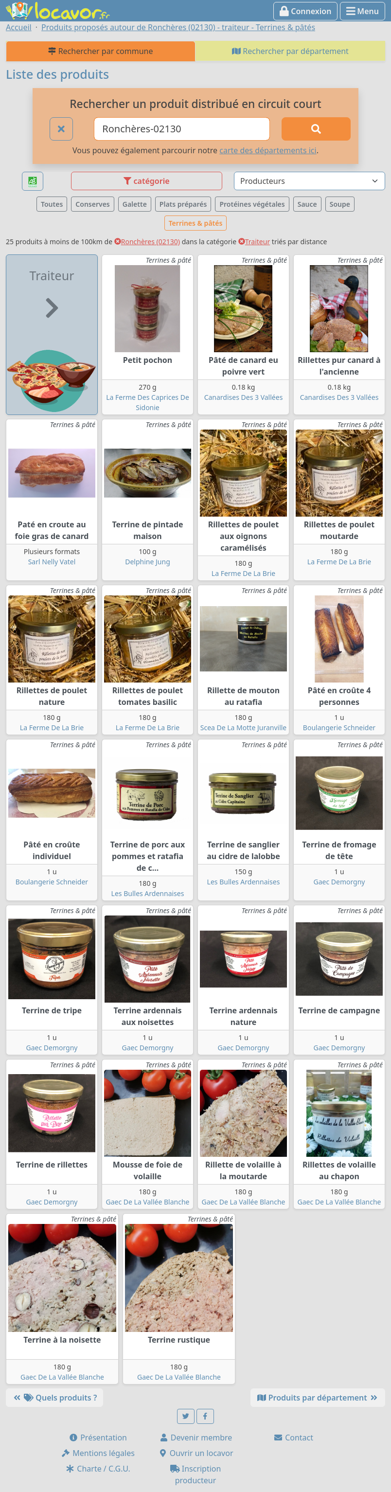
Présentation (98, 1437)
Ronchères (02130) (147, 241)
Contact (293, 1437)
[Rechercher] (316, 129)
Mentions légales (98, 1453)
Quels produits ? (54, 1397)
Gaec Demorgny (339, 881)
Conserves (92, 204)
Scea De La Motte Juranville (243, 727)
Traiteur (254, 241)
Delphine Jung (147, 561)
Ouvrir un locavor (195, 1453)
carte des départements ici (267, 150)
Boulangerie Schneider (339, 727)
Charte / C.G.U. (97, 1468)
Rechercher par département (290, 51)
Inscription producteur (195, 1474)
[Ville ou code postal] (182, 129)
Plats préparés (183, 204)
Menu (362, 11)
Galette (135, 204)
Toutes (52, 204)
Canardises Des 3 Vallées (243, 397)
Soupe (340, 204)
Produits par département (318, 1397)
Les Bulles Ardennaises (147, 893)
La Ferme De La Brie (243, 573)
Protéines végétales (251, 204)
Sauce (307, 204)
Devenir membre (195, 1437)
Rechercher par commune (100, 51)
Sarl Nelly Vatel (52, 561)
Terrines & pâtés (196, 223)
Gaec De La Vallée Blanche (147, 1201)
